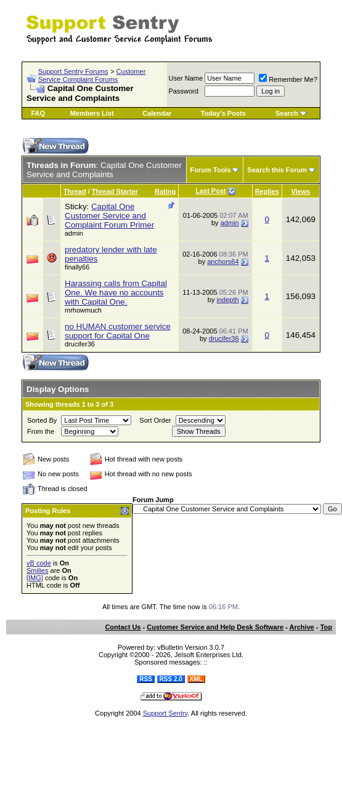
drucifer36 (224, 338)
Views (300, 191)
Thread (74, 191)
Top (326, 627)
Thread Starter (115, 191)
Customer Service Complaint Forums (92, 75)
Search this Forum (277, 170)
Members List (92, 113)
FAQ (38, 113)
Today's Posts (222, 113)
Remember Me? (288, 79)
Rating (165, 191)
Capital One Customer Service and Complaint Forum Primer (109, 216)
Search (286, 113)
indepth (228, 299)
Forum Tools (210, 170)
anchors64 (222, 261)
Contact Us (122, 627)
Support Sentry (165, 713)
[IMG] (34, 577)
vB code (38, 563)
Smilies (37, 570)
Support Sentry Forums (73, 71)
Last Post (210, 190)
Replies (267, 191)
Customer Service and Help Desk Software (215, 627)
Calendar (156, 113)
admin (74, 233)
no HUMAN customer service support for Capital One (118, 331)
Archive (302, 627)
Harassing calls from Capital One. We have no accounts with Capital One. (116, 292)
